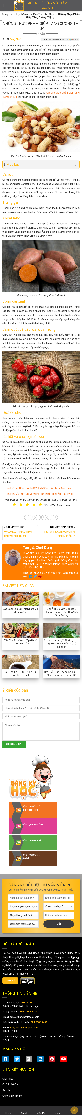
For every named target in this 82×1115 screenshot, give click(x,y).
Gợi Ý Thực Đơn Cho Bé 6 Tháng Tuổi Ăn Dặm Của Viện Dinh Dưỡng (61, 612)
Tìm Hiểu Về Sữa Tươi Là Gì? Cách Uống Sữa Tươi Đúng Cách (39, 488)
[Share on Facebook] (26, 517)
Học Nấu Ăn (22, 14)
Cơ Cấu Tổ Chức (11, 1084)
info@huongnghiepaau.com (23, 1027)
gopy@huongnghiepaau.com (24, 1017)
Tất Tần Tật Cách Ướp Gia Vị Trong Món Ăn (20, 642)
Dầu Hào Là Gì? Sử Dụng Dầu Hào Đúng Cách (20, 673)
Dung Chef (15, 39)
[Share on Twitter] (32, 517)
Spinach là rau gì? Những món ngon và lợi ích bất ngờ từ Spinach (61, 643)
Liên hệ (10, 980)
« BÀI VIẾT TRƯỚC (20, 532)
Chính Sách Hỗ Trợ (12, 1095)
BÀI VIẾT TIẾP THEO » (59, 532)
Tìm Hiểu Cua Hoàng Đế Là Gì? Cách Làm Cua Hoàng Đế (61, 673)
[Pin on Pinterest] (38, 517)
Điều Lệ (6, 1090)
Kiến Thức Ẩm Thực (43, 14)
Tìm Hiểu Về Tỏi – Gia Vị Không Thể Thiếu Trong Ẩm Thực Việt (39, 493)
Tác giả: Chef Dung (37, 548)
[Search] (78, 5)
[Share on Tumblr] (49, 517)
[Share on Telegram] (55, 517)
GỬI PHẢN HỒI (14, 744)
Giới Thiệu (7, 1078)
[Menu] (4, 5)
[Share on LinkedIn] (44, 517)
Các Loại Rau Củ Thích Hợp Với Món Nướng (21, 610)
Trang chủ (7, 14)
